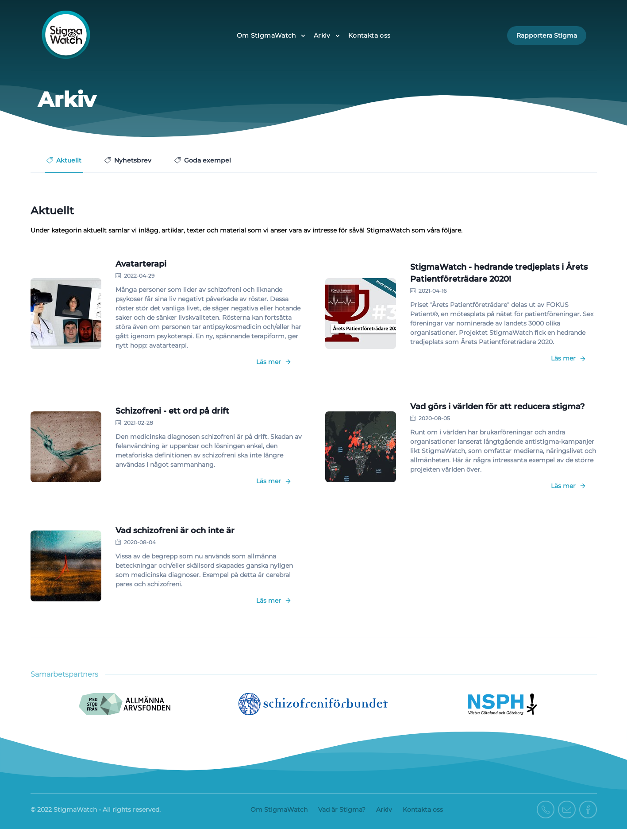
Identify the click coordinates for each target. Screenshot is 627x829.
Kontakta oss (369, 35)
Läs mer (274, 362)
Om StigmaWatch (279, 810)
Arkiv (384, 810)
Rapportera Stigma (546, 35)
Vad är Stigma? (341, 810)
